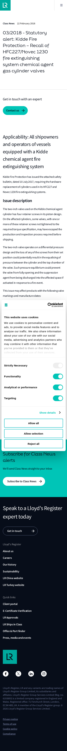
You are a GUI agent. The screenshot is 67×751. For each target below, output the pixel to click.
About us (8, 551)
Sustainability (11, 571)
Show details (47, 412)
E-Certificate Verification (17, 611)
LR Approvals (10, 617)
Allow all (33, 423)
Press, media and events (17, 638)
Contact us (12, 110)
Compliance (9, 734)
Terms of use (9, 724)
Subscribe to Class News (21, 481)
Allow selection (33, 433)
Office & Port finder (14, 631)
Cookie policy (10, 729)
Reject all (33, 443)
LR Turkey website (13, 585)
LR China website (13, 578)
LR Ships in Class (12, 624)
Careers (7, 558)
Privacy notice (10, 719)
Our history (9, 564)
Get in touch (14, 531)
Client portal (10, 604)
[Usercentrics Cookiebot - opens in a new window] (48, 305)
